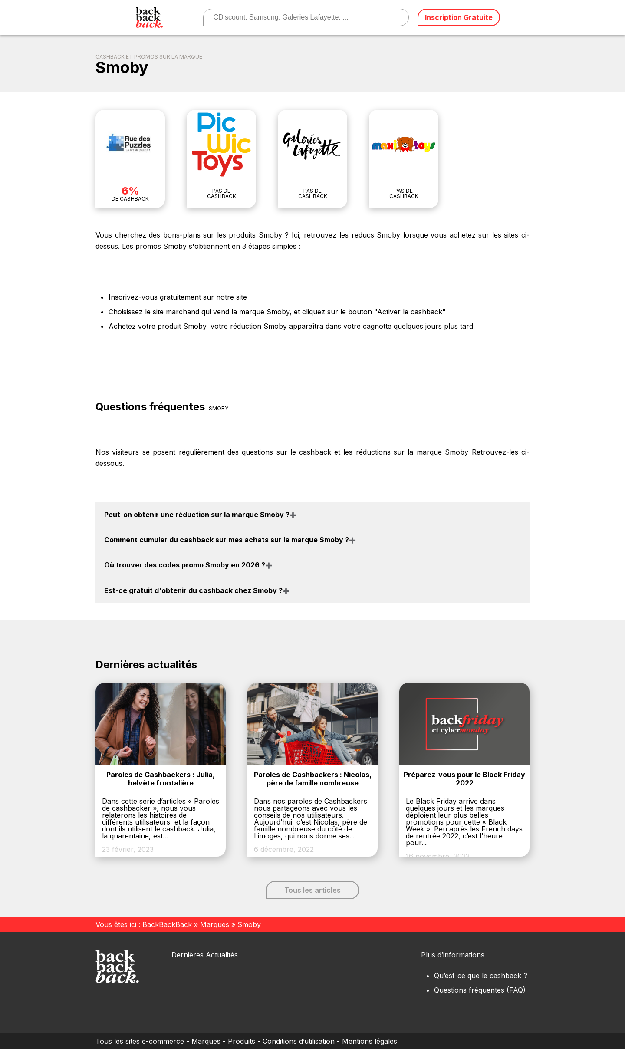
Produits (241, 1041)
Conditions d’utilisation (299, 1041)
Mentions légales (369, 1041)
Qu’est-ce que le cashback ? (480, 975)
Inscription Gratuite (459, 17)
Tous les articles (312, 890)
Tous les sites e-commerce (139, 1041)
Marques (214, 924)
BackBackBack (167, 924)
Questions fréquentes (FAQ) (480, 990)
